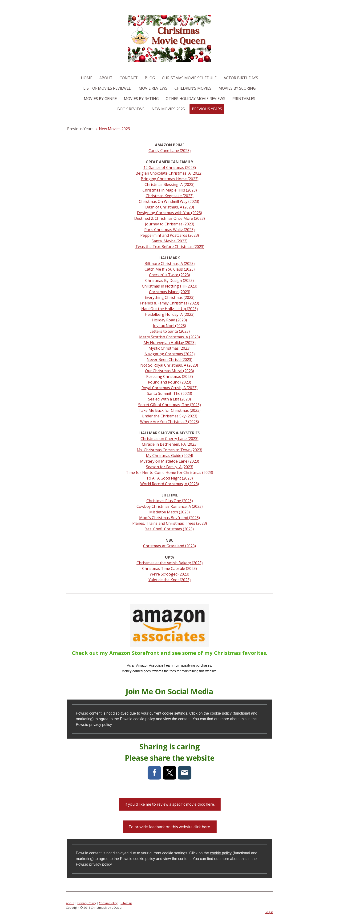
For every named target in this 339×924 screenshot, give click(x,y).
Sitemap (126, 903)
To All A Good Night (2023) (169, 478)
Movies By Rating (141, 98)
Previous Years (207, 109)
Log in (269, 912)
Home (86, 77)
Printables (243, 98)
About (106, 77)
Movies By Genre (100, 98)
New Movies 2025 (168, 109)
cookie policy (221, 713)
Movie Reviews (153, 88)
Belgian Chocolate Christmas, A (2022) (169, 173)
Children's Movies (192, 88)
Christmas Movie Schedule (189, 77)
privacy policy (100, 725)
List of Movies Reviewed (107, 88)
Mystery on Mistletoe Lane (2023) (169, 461)
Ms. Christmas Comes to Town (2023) (169, 449)
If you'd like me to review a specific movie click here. (170, 804)
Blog (150, 77)
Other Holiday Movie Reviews (195, 98)
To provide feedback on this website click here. (170, 826)
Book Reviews (131, 109)
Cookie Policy (108, 903)
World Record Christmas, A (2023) (169, 483)
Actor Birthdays (241, 77)
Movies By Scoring (237, 88)
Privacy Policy (86, 903)
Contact (129, 77)
